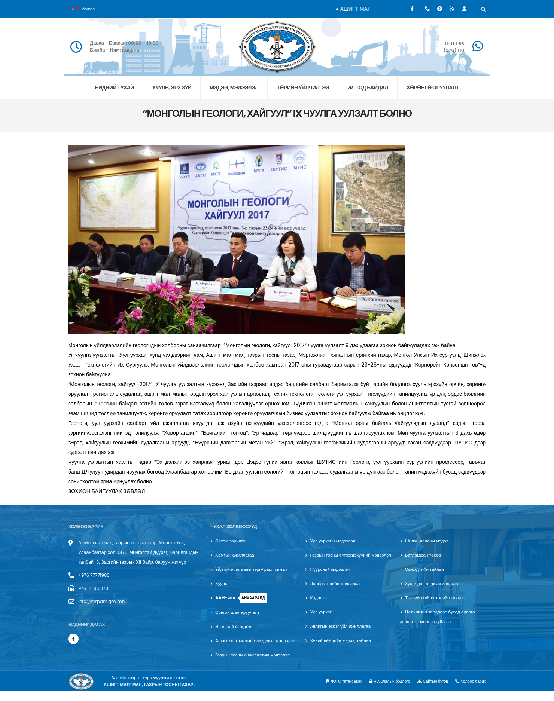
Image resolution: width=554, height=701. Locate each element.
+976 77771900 (95, 575)
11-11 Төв (454, 43)
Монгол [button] (83, 8)
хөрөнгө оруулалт (433, 87)
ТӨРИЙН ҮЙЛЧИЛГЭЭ (303, 87)
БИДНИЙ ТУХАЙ (114, 87)
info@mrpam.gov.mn (103, 601)
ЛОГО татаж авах (335, 691)
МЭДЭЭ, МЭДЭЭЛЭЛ (234, 87)
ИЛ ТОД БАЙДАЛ (367, 87)
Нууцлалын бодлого (383, 691)
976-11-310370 (94, 588)
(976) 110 (453, 50)
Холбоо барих (469, 691)
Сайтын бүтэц (429, 691)
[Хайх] (483, 10)
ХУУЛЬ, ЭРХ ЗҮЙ (171, 87)
